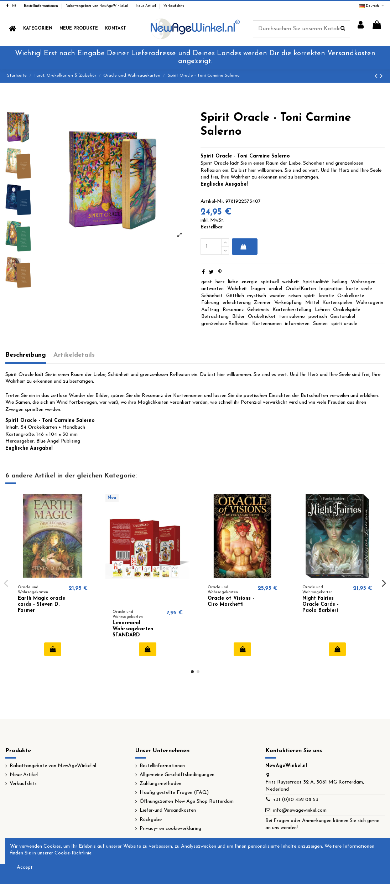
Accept (25, 867)
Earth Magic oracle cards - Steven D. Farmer (41, 604)
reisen (294, 296)
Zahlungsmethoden (160, 783)
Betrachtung (215, 316)
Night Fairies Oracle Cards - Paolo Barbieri (320, 604)
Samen (320, 323)
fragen (257, 288)
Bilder (238, 316)
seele (366, 288)
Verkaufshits (173, 6)
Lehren (322, 309)
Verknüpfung (288, 302)
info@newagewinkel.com (300, 810)
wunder (277, 296)
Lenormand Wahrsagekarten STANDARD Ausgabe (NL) (133, 631)
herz (220, 282)
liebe (233, 282)
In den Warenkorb (243, 246)
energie (249, 282)
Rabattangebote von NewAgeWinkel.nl (97, 6)
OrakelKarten (301, 288)
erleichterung (237, 302)
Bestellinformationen (41, 6)
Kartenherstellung (291, 309)
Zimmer (262, 302)
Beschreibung (25, 355)
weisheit (290, 282)
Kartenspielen (337, 302)
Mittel (312, 302)
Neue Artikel (146, 6)
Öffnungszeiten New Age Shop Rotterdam (187, 801)
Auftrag (210, 309)
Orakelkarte (350, 296)
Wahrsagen (363, 282)
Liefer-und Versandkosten (168, 810)
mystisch (256, 296)
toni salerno (292, 316)
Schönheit (212, 296)
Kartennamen (267, 323)
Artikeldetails (74, 355)
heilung (339, 282)
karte (352, 288)
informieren (297, 323)
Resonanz (233, 309)
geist (206, 282)
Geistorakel (342, 316)
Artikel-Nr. (212, 201)
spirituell (270, 282)
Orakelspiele (346, 309)
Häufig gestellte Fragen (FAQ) (174, 792)
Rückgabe (151, 819)
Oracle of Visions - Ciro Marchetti (231, 601)
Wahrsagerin (369, 302)
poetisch (317, 316)
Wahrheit (237, 288)
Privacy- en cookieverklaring (170, 828)
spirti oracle (344, 323)
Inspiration (331, 288)
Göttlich (235, 296)
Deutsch (372, 6)
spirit (309, 296)
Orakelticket (262, 316)
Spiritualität (316, 282)
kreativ (326, 296)
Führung (210, 302)
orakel (275, 288)
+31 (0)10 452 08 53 (295, 799)
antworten (212, 288)
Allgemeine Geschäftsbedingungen (177, 774)
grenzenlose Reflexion (225, 323)
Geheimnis (258, 309)
